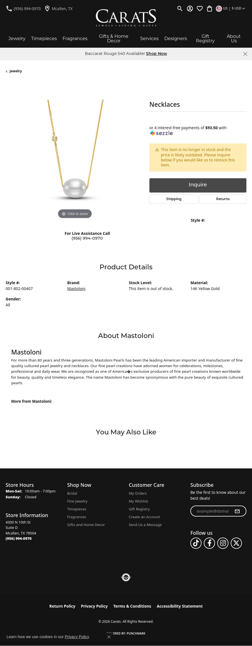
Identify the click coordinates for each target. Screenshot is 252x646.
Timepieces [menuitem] (76, 508)
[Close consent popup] (109, 637)
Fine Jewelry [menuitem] (77, 501)
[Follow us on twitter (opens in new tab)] (236, 543)
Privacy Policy (94, 606)
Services (149, 38)
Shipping (173, 199)
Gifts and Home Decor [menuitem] (86, 524)
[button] (180, 8)
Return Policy (62, 606)
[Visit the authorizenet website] (126, 577)
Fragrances (75, 38)
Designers (175, 38)
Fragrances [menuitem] (76, 516)
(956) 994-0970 (87, 239)
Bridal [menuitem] (72, 493)
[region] (75, 151)
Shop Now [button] (156, 54)
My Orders (138, 493)
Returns (223, 199)
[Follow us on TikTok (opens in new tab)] (196, 543)
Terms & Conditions (132, 606)
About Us (234, 38)
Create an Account (144, 516)
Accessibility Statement (180, 606)
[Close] (245, 53)
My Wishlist (138, 501)
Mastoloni (76, 288)
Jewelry (17, 38)
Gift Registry (205, 38)
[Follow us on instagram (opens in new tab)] (222, 543)
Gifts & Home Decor (113, 38)
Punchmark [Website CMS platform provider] (136, 633)
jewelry (16, 71)
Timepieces (44, 38)
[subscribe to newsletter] (237, 511)
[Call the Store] (19, 538)
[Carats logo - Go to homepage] (126, 18)
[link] (23, 8)
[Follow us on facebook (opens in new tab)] (209, 543)
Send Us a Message (145, 524)
